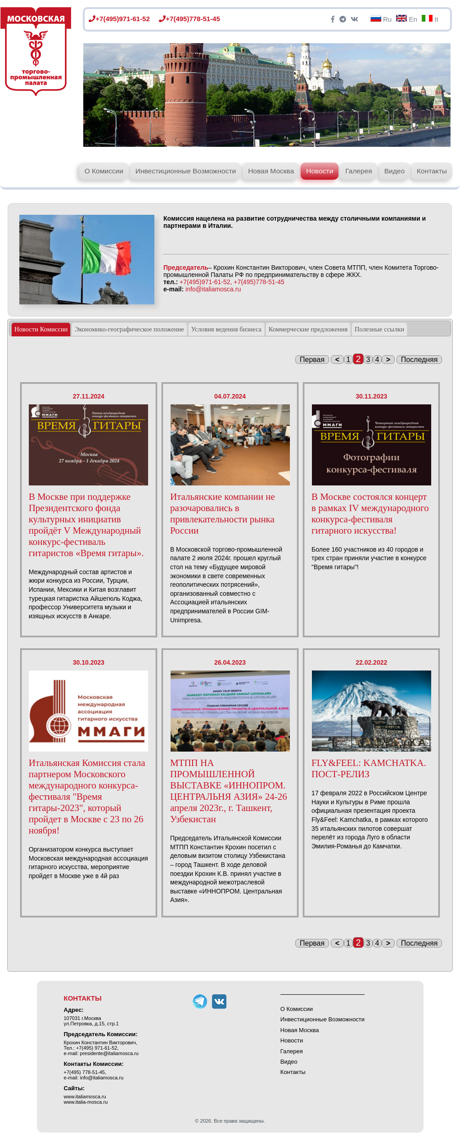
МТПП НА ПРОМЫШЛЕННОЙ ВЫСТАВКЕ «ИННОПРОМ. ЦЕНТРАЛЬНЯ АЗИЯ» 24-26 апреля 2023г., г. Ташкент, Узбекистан (228, 791)
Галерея (358, 171)
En (406, 19)
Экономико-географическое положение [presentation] (129, 329)
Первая (312, 359)
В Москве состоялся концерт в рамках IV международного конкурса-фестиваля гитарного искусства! (370, 513)
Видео (394, 171)
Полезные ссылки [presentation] (379, 329)
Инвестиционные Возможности (185, 171)
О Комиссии (104, 171)
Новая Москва (271, 171)
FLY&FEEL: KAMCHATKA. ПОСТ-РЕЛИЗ (368, 768)
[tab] (41, 329)
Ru (381, 19)
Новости (319, 171)
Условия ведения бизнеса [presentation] (226, 329)
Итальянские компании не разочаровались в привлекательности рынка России (222, 513)
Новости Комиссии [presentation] (41, 329)
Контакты (432, 171)
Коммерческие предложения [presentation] (308, 329)
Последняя (419, 359)
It (430, 19)
